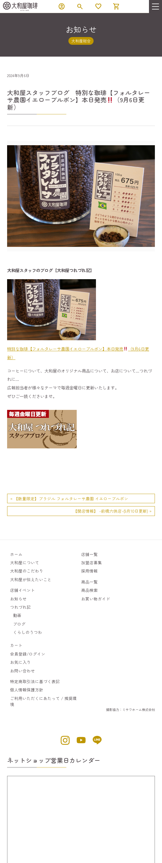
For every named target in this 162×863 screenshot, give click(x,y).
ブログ (19, 624)
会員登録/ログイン (27, 654)
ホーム (16, 554)
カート (16, 645)
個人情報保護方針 (26, 690)
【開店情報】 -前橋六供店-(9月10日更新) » (112, 511)
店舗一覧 (89, 554)
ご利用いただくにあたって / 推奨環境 (43, 701)
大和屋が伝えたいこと (31, 579)
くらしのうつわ (27, 632)
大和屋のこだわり (26, 571)
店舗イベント (22, 590)
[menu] (155, 6)
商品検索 (89, 590)
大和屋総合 (81, 41)
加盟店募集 (91, 562)
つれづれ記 (20, 607)
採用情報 (89, 571)
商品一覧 (89, 582)
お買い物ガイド (95, 599)
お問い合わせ (22, 671)
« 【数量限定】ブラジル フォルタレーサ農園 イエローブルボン (69, 498)
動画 (17, 615)
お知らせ (18, 599)
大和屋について (24, 562)
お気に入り (20, 662)
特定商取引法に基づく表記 (35, 681)
